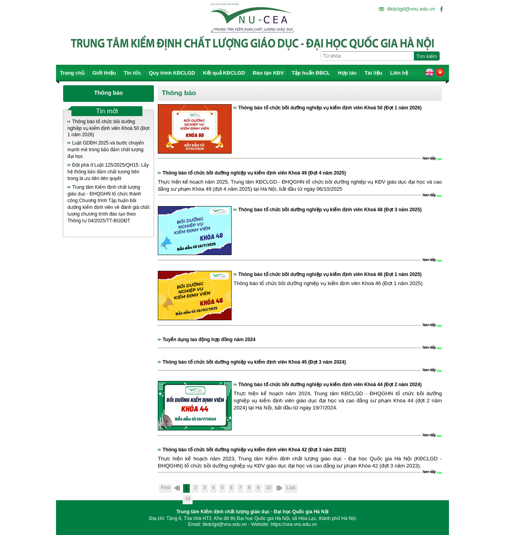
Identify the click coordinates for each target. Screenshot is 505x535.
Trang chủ (72, 73)
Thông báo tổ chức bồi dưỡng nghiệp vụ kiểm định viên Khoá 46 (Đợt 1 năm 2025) (330, 274)
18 (187, 498)
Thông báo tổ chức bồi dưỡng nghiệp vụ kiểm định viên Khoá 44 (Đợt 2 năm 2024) (330, 384)
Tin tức (132, 73)
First (165, 487)
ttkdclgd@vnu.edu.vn (411, 9)
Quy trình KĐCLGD (172, 73)
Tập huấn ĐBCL (311, 73)
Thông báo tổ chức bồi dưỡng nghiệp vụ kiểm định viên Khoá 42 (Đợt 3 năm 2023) (254, 449)
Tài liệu (373, 73)
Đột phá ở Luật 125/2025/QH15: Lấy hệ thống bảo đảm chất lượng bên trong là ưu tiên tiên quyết (108, 171)
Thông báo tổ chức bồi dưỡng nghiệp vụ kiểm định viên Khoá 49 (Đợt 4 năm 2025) (254, 173)
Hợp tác (347, 73)
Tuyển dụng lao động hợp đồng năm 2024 (209, 339)
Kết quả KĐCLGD (224, 73)
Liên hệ (399, 73)
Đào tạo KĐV (268, 73)
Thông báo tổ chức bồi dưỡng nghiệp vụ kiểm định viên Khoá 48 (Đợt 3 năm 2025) (330, 209)
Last (291, 487)
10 (268, 487)
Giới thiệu (104, 73)
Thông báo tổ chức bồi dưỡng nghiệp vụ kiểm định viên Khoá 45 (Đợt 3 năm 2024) (254, 362)
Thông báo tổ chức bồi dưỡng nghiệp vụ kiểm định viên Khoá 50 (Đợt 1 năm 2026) (108, 128)
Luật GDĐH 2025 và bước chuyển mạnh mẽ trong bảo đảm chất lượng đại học (105, 149)
